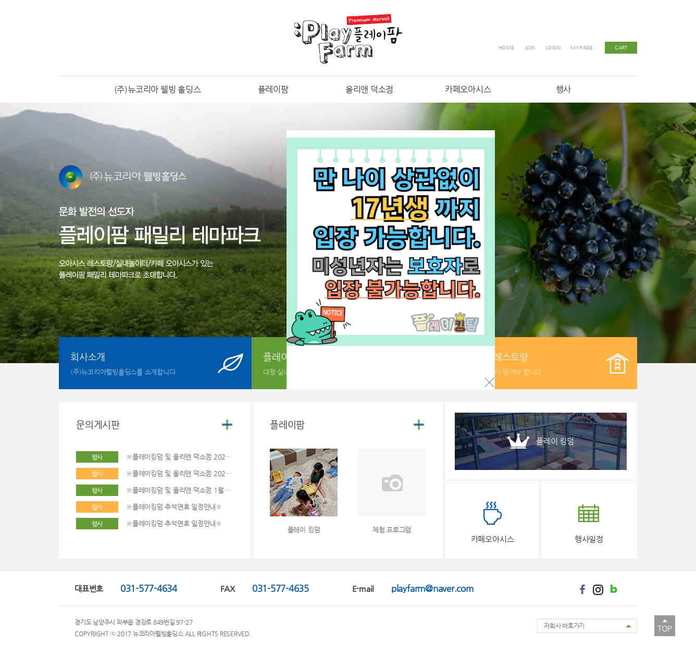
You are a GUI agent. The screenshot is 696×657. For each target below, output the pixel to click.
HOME (506, 48)
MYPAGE (581, 48)
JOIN (530, 48)
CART (621, 48)
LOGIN (553, 48)
